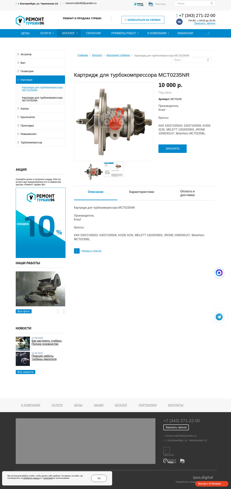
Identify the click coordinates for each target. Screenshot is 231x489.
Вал (23, 62)
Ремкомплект (29, 134)
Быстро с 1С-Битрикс (209, 483)
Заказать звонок (204, 23)
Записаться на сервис (143, 20)
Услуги (45, 33)
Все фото (23, 311)
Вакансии (185, 33)
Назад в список (87, 251)
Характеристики (141, 192)
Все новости (25, 371)
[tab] (95, 192)
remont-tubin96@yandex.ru (81, 3)
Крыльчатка (28, 117)
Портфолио (148, 405)
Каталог (68, 33)
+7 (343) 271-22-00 (197, 15)
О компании (157, 33)
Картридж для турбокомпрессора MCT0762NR (42, 99)
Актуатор (26, 54)
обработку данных (31, 480)
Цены (25, 33)
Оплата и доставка (187, 193)
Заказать (173, 148)
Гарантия (93, 33)
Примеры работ (123, 33)
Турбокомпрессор (31, 142)
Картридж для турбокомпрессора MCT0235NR (42, 89)
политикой (48, 480)
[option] (40, 292)
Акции (98, 405)
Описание (95, 192)
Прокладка (27, 125)
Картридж (26, 79)
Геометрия (27, 71)
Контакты (175, 405)
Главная (83, 55)
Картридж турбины (118, 55)
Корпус (25, 108)
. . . (206, 33)
